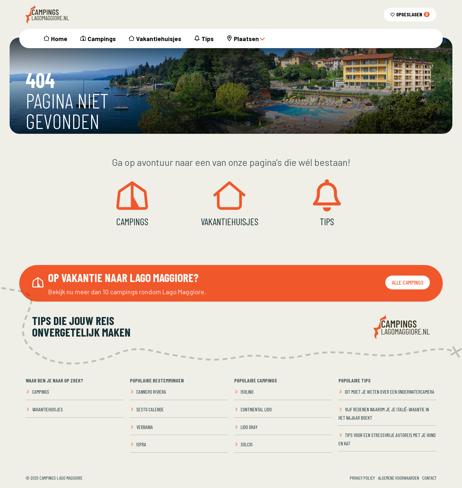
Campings (102, 38)
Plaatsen (249, 38)
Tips (207, 38)
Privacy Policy (362, 478)
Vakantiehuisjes (158, 38)
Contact (429, 478)
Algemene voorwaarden (398, 478)
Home (59, 38)
